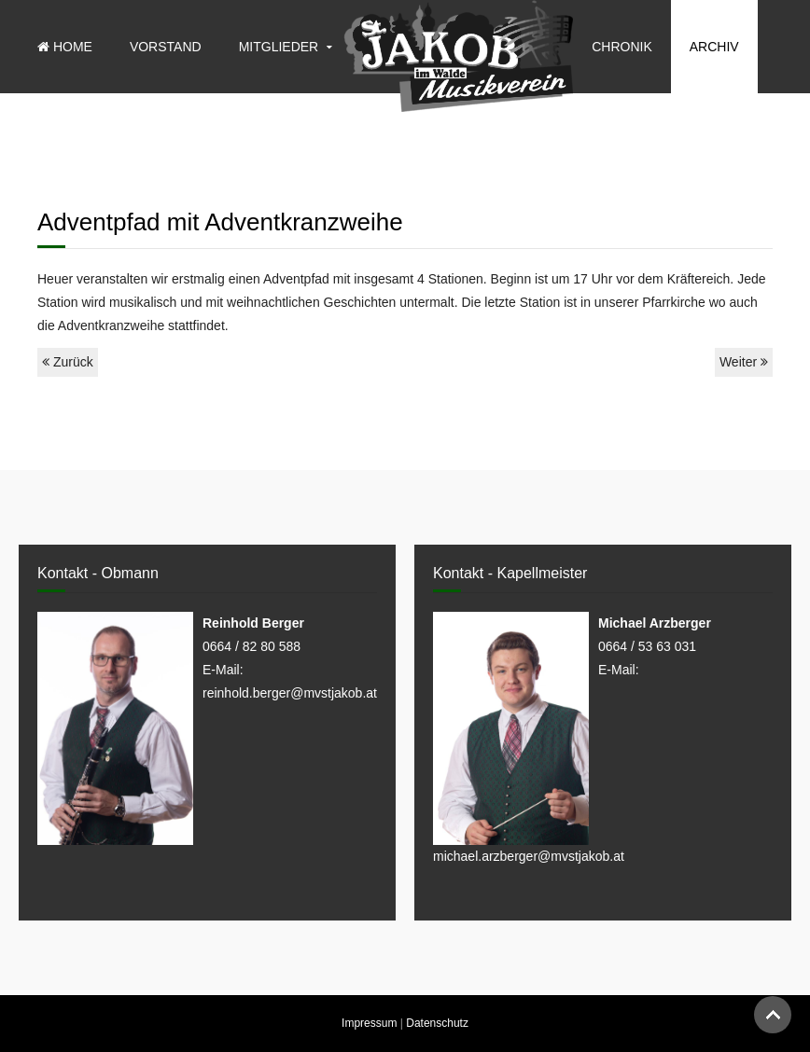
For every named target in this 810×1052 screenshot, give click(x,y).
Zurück (67, 361)
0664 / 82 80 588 (251, 646)
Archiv (714, 46)
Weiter (743, 361)
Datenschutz (437, 1023)
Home (64, 46)
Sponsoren (633, 139)
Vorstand (166, 46)
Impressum (369, 1023)
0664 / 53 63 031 (647, 646)
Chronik (622, 46)
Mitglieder (279, 46)
